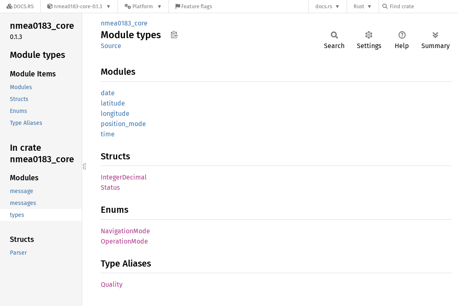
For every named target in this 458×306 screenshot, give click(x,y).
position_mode (123, 124)
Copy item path (174, 34)
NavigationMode (125, 231)
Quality (112, 284)
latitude (113, 103)
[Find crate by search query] (423, 6)
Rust (359, 6)
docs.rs (323, 6)
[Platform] (143, 6)
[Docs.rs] (20, 6)
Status (110, 187)
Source (111, 46)
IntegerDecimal (124, 177)
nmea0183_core (124, 23)
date (108, 93)
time (108, 134)
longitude (115, 113)
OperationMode (124, 241)
